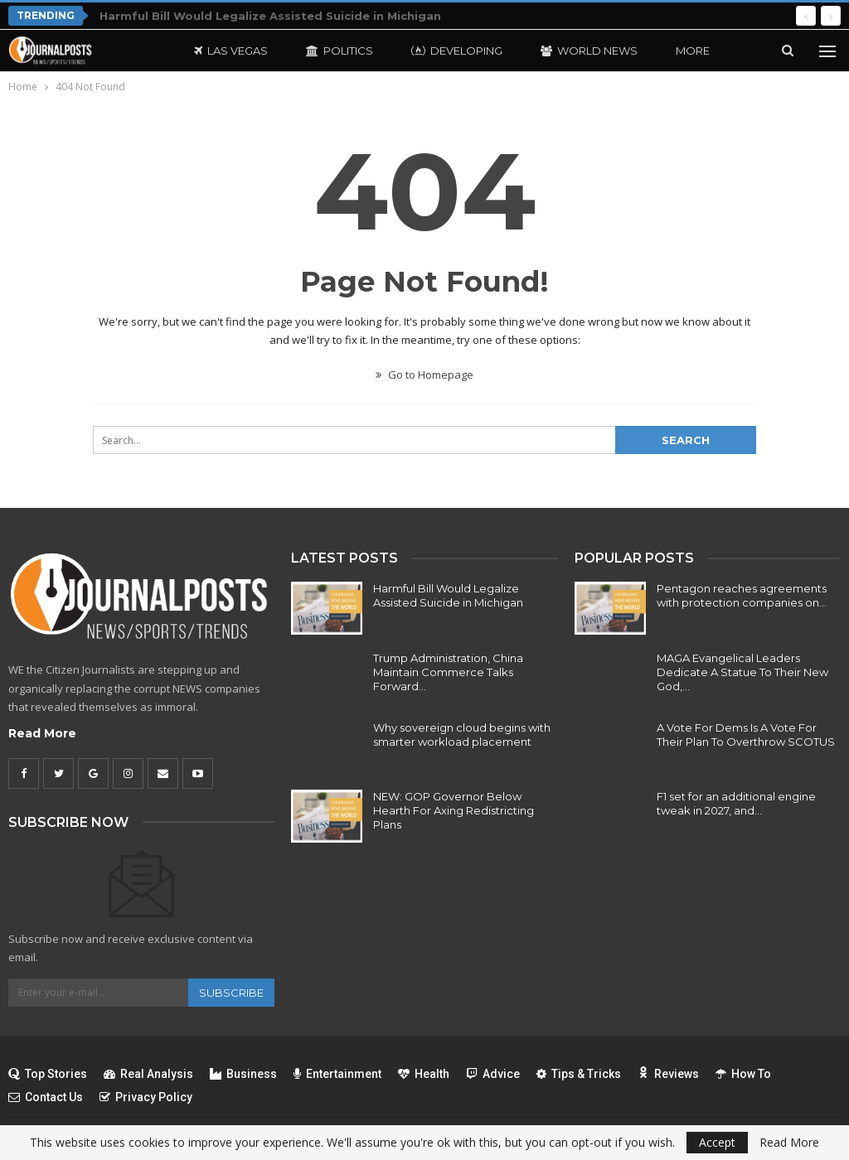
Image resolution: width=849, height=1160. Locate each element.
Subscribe (231, 992)
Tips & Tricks (578, 1073)
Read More (42, 733)
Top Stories (47, 1073)
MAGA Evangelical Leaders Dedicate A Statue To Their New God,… (742, 672)
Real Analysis (148, 1073)
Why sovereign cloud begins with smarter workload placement (462, 734)
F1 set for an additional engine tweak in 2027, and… (736, 803)
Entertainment (337, 1073)
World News (589, 50)
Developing (456, 50)
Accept (717, 1142)
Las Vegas (231, 50)
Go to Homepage (424, 374)
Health (423, 1073)
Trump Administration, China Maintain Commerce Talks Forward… (448, 672)
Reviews (668, 1073)
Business (243, 1073)
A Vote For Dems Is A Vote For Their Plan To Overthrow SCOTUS (746, 734)
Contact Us (45, 1097)
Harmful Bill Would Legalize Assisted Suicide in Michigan (270, 15)
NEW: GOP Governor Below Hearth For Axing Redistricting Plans (453, 810)
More (693, 50)
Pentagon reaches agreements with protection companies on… (742, 595)
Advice (493, 1073)
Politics (339, 50)
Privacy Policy (145, 1097)
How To (743, 1073)
